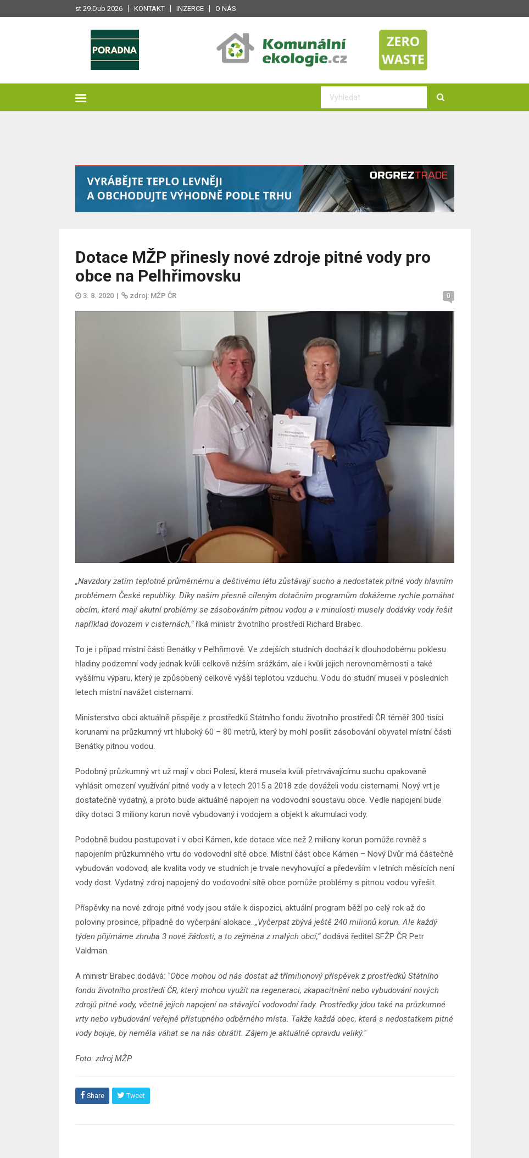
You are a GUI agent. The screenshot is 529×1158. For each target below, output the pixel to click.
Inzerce (190, 8)
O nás (225, 8)
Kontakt (149, 8)
